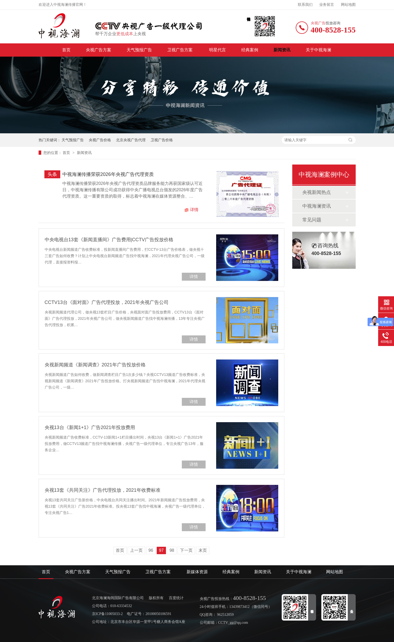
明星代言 (217, 50)
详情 (194, 209)
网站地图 (348, 5)
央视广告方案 (98, 50)
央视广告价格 (100, 140)
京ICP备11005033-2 (107, 614)
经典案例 (249, 50)
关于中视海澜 (318, 50)
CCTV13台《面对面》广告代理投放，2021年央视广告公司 (107, 302)
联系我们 (305, 5)
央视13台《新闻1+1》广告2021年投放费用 (90, 427)
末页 (202, 550)
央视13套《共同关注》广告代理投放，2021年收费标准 (102, 490)
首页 (66, 50)
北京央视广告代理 (131, 140)
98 (171, 550)
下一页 (186, 550)
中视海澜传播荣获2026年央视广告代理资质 (108, 174)
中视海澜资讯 (316, 206)
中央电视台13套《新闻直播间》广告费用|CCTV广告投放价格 (109, 239)
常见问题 (311, 219)
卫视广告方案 (180, 50)
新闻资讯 (282, 50)
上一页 (136, 550)
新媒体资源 (197, 572)
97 (161, 550)
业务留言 (326, 5)
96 (151, 550)
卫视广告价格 (162, 140)
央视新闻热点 (316, 192)
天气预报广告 (139, 50)
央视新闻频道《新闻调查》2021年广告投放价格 (95, 364)
